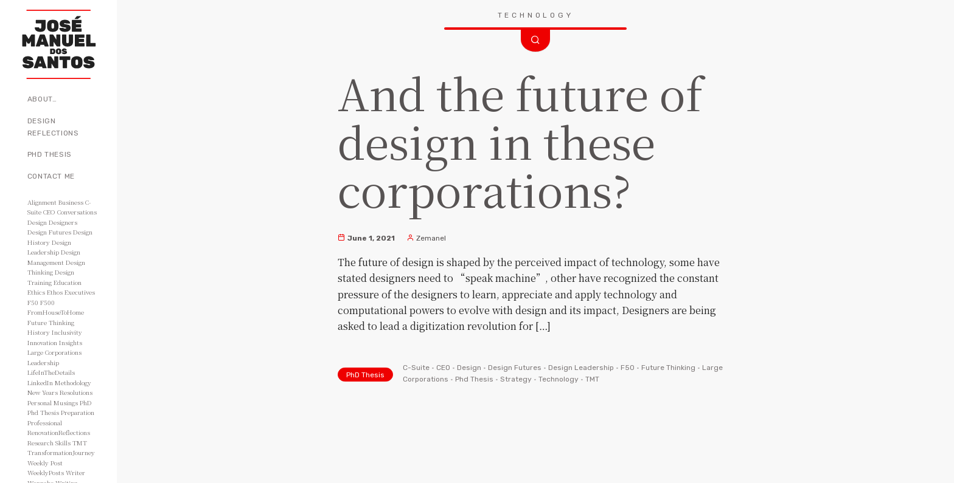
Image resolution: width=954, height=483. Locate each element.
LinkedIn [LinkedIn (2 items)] (40, 382)
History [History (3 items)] (38, 332)
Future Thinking (668, 367)
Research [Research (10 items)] (40, 442)
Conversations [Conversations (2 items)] (77, 211)
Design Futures (514, 367)
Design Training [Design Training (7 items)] (50, 277)
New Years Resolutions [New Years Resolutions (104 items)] (59, 392)
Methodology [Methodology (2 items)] (73, 382)
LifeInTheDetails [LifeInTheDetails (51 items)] (51, 372)
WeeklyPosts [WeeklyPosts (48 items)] (45, 472)
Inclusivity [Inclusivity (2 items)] (67, 332)
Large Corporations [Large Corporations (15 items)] (54, 352)
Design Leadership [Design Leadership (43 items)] (49, 247)
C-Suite (416, 367)
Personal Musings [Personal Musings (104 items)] (52, 402)
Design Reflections (53, 127)
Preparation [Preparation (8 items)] (77, 412)
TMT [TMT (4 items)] (79, 442)
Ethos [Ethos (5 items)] (55, 291)
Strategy (516, 379)
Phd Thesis (474, 379)
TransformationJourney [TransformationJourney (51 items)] (61, 452)
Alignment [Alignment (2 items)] (42, 202)
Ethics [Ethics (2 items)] (36, 291)
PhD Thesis (49, 154)
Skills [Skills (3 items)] (63, 442)
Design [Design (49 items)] (37, 222)
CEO (443, 367)
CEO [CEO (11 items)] (49, 211)
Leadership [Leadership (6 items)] (43, 362)
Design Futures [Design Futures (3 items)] (49, 231)
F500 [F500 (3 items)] (47, 302)
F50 (628, 367)
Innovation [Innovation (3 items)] (42, 342)
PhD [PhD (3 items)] (86, 402)
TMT (592, 379)
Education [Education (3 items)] (68, 282)
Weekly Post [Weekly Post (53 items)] (45, 462)
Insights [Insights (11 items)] (70, 342)
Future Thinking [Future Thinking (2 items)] (50, 322)
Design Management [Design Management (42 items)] (53, 257)
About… (42, 99)
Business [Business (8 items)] (70, 202)
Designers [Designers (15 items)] (63, 222)
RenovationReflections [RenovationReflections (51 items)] (58, 432)
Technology (558, 379)
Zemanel (426, 238)
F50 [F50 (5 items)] (32, 302)
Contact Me (51, 176)
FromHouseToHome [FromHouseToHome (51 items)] (55, 312)
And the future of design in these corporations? (520, 140)
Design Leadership (581, 367)
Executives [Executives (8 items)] (79, 291)
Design (469, 367)
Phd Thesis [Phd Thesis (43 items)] (43, 412)
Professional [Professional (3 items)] (44, 422)
